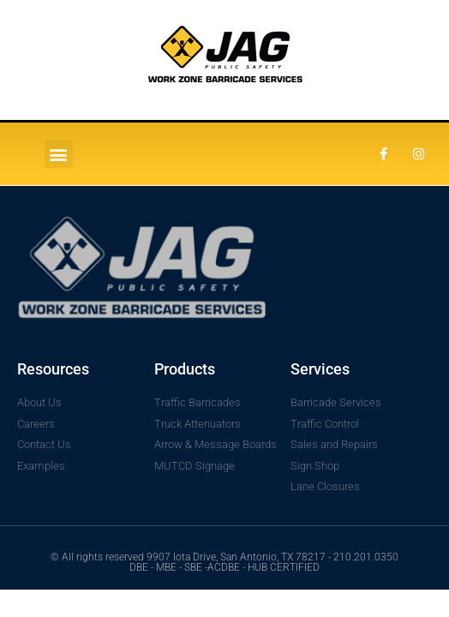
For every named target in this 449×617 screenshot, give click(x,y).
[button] (59, 154)
